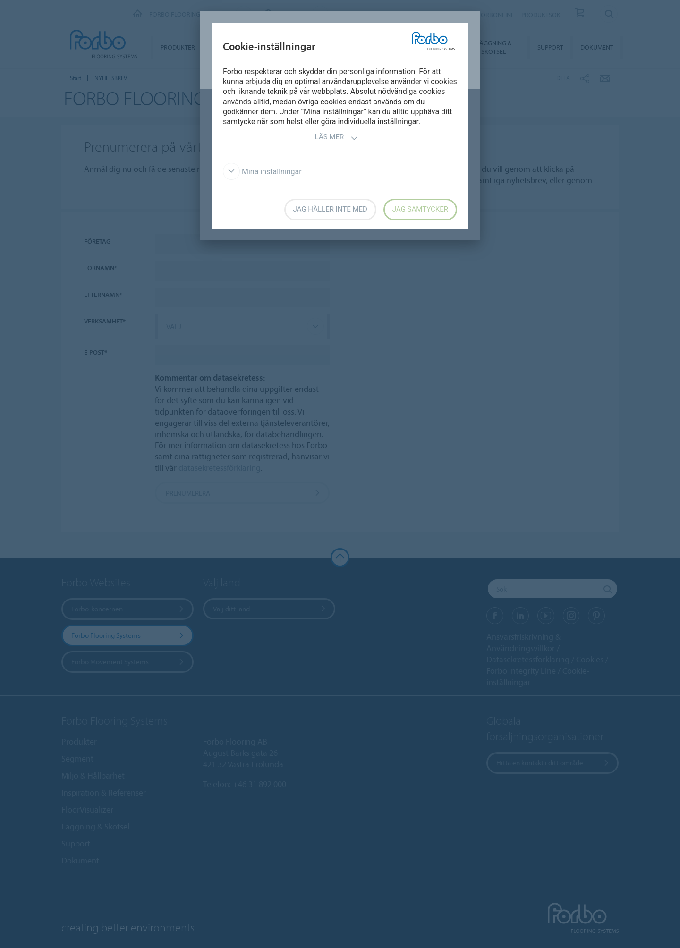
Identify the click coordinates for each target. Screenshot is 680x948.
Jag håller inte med (330, 209)
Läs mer (336, 138)
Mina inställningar (262, 171)
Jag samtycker (420, 209)
